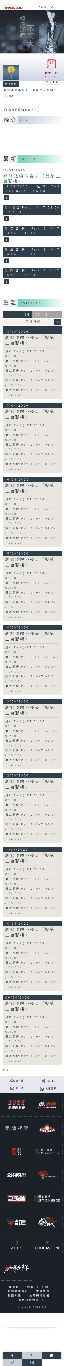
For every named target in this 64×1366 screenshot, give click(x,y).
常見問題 (43, 1291)
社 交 (51, 1080)
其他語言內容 (30, 1300)
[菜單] (59, 6)
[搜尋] (51, 6)
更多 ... (7, 1070)
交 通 (19, 1080)
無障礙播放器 (40, 1295)
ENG (41, 7)
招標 (46, 1287)
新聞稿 (15, 1287)
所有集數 (11, 84)
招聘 (31, 1287)
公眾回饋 (51, 1088)
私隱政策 (15, 1295)
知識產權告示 (19, 1291)
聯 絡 (19, 1088)
